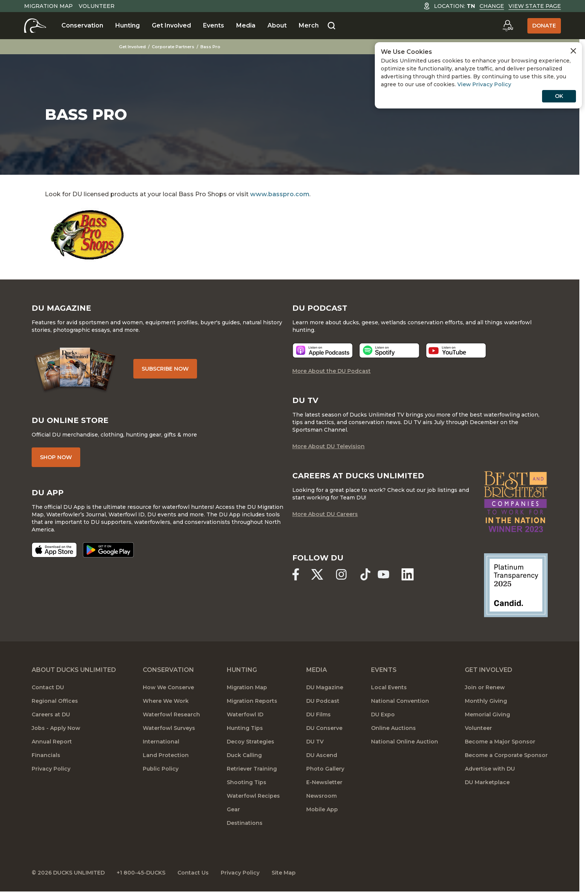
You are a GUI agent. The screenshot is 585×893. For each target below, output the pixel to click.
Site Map (284, 872)
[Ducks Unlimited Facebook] (295, 574)
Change (492, 6)
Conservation (82, 25)
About (277, 25)
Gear (233, 809)
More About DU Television (328, 446)
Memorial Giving (487, 714)
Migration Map (48, 6)
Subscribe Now (165, 368)
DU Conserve (324, 728)
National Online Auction (404, 741)
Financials (46, 755)
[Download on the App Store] (54, 549)
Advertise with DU (490, 768)
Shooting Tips (246, 782)
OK (559, 96)
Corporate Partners (173, 46)
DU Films (318, 714)
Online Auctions (393, 728)
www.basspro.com (279, 194)
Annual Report (52, 741)
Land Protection (166, 755)
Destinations (245, 823)
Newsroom (321, 795)
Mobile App (322, 809)
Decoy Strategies (250, 741)
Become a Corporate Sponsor (506, 755)
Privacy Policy (51, 768)
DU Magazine (324, 687)
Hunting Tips (245, 728)
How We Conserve (168, 687)
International (161, 741)
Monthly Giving (486, 701)
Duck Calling (244, 755)
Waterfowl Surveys (169, 728)
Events (213, 25)
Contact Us (193, 872)
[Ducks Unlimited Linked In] (408, 574)
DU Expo (383, 714)
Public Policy (161, 768)
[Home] (35, 25)
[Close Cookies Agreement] (573, 50)
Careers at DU (51, 714)
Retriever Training (252, 768)
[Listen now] (322, 350)
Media (245, 25)
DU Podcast (322, 701)
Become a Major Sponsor (500, 741)
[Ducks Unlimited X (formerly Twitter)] (317, 574)
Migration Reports (252, 701)
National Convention (400, 701)
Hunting (127, 25)
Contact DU (48, 687)
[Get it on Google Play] (108, 549)
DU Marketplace (487, 782)
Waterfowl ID (245, 714)
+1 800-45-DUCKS (141, 872)
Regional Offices (55, 701)
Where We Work (166, 701)
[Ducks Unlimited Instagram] (341, 574)
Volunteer (97, 6)
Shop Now (56, 457)
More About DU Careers (325, 514)
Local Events (389, 687)
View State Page (535, 6)
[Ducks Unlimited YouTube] (383, 574)
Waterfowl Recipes (253, 795)
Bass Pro (210, 46)
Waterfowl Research (171, 714)
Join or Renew (485, 687)
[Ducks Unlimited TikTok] (365, 574)
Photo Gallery (325, 768)
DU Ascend (321, 755)
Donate (544, 25)
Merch (309, 25)
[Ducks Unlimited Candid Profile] (516, 585)
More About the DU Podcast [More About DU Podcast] (331, 371)
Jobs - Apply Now (56, 728)
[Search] (331, 26)
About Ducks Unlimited (74, 669)
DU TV (315, 741)
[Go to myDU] (508, 26)
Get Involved (171, 25)
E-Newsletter (324, 782)
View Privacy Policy (484, 84)
